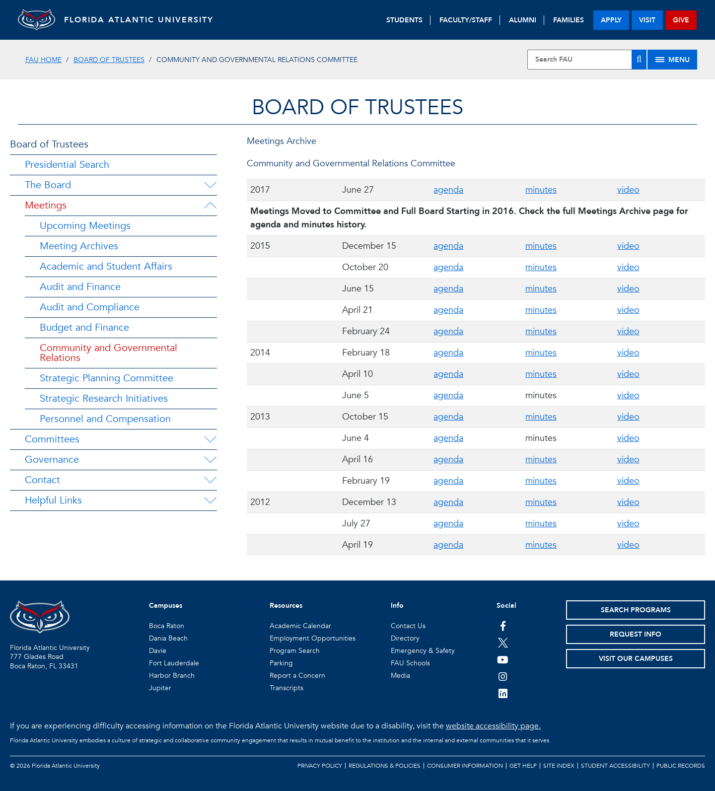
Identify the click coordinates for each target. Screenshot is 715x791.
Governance (52, 459)
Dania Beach (168, 638)
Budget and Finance (84, 327)
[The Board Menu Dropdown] (210, 185)
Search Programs (636, 610)
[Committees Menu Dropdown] (210, 439)
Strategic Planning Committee (106, 378)
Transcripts (286, 688)
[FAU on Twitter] (503, 642)
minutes (541, 190)
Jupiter (160, 688)
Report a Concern (297, 675)
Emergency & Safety (423, 650)
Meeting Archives (79, 246)
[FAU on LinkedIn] (503, 693)
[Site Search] (586, 60)
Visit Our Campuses (636, 658)
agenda (448, 190)
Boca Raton (166, 626)
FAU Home (43, 60)
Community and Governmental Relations (108, 352)
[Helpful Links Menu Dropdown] (210, 500)
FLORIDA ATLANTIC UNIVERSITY (142, 19)
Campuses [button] (165, 605)
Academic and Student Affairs (106, 266)
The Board (48, 185)
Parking (281, 663)
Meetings (46, 205)
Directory (405, 638)
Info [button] (397, 605)
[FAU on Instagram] (503, 676)
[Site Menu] (672, 60)
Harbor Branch (172, 675)
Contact (42, 480)
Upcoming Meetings (85, 225)
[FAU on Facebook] (503, 626)
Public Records (680, 766)
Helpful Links (53, 500)
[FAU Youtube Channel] (503, 659)
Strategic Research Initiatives (104, 398)
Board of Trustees (108, 60)
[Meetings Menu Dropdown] (210, 206)
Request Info (635, 634)
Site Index (558, 766)
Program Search (295, 650)
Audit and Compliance (90, 307)
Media (400, 675)
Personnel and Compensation (105, 419)
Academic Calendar (300, 626)
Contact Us (408, 626)
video (628, 190)
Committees (52, 439)
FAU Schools (410, 663)
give (681, 20)
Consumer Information (465, 766)
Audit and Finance (80, 286)
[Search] (639, 60)
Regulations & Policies (385, 766)
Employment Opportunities (313, 638)
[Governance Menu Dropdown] (210, 460)
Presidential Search (67, 164)
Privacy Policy (319, 766)
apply (611, 20)
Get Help (523, 766)
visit (647, 20)
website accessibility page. (493, 725)
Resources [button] (286, 605)
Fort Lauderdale (174, 663)
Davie (157, 650)
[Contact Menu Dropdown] (210, 480)
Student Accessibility (615, 766)
